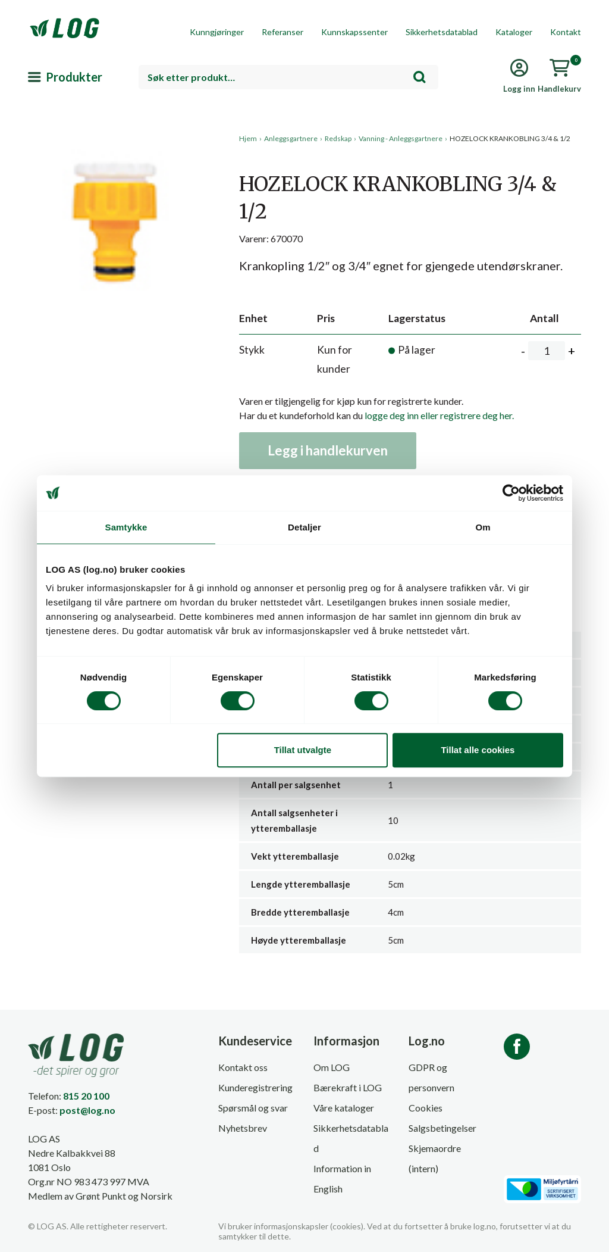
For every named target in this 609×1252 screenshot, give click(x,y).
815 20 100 (86, 1095)
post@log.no (87, 1110)
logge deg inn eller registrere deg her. (439, 415)
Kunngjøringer (217, 32)
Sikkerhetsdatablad (442, 32)
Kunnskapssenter (354, 32)
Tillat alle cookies (477, 750)
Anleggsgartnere (291, 138)
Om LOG (331, 1067)
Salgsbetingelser (442, 1128)
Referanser (282, 32)
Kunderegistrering (255, 1087)
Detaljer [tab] (304, 527)
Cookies (425, 1107)
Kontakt (565, 32)
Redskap (338, 138)
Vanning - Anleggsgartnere (400, 138)
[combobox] (288, 77)
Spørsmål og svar (253, 1107)
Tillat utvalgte (302, 750)
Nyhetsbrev (242, 1128)
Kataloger (513, 32)
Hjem (248, 138)
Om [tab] (482, 527)
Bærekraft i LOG (347, 1087)
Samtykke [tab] (126, 527)
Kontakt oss (243, 1067)
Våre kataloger (343, 1107)
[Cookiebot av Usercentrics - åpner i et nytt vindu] (511, 493)
